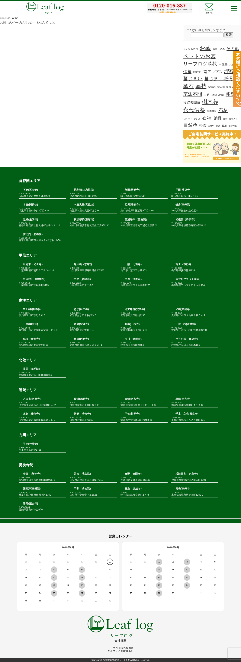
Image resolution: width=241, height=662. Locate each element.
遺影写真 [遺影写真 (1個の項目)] (233, 126)
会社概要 (120, 640)
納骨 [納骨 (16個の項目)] (218, 118)
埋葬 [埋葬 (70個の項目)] (229, 71)
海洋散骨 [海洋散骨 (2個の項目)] (212, 111)
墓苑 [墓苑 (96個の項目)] (200, 86)
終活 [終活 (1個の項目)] (225, 119)
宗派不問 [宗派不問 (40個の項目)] (192, 94)
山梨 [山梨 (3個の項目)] (206, 94)
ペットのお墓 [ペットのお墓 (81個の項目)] (199, 56)
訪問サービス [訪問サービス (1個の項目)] (214, 126)
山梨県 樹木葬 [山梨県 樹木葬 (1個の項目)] (217, 95)
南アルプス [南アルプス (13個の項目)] (213, 72)
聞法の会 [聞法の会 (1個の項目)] (233, 119)
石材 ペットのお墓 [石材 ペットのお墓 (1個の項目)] (191, 119)
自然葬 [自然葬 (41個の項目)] (190, 125)
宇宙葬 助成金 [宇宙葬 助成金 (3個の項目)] (225, 87)
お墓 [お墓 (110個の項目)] (205, 48)
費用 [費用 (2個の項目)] (224, 126)
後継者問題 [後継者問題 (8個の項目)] (191, 103)
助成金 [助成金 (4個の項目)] (197, 72)
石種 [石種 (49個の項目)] (207, 118)
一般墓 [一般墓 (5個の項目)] (223, 64)
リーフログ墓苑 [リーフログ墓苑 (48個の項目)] (200, 63)
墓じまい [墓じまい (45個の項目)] (193, 78)
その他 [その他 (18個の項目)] (233, 48)
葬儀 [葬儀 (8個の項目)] (202, 125)
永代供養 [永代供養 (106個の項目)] (194, 110)
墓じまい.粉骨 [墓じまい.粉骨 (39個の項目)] (218, 78)
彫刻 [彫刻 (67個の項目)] (231, 94)
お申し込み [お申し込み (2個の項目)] (219, 49)
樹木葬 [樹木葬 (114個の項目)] (210, 102)
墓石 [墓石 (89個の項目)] (188, 86)
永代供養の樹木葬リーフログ (116, 660)
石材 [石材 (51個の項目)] (223, 110)
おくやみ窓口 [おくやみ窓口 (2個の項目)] (190, 49)
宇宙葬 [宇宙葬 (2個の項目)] (212, 87)
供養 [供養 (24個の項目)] (187, 71)
